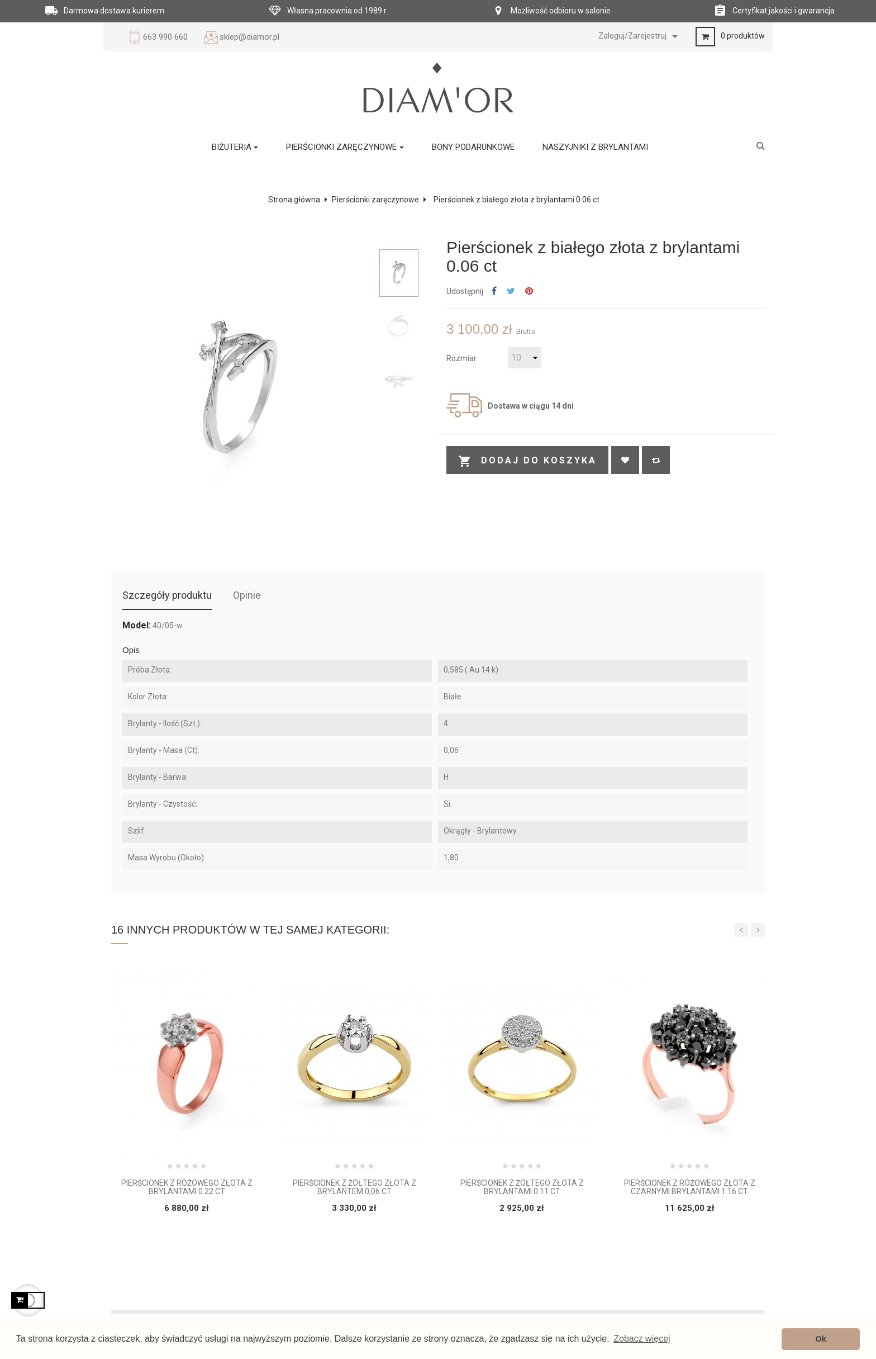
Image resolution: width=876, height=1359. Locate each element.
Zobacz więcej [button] (641, 1338)
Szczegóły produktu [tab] (167, 595)
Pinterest (529, 291)
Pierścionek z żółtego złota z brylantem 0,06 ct (354, 1187)
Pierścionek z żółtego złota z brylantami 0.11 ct (522, 1187)
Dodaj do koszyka (527, 461)
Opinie (247, 595)
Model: (136, 626)
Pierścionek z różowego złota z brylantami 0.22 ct (187, 1187)
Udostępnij (494, 291)
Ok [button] (821, 1338)
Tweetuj (511, 291)
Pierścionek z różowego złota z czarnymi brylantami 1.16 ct (689, 1187)
